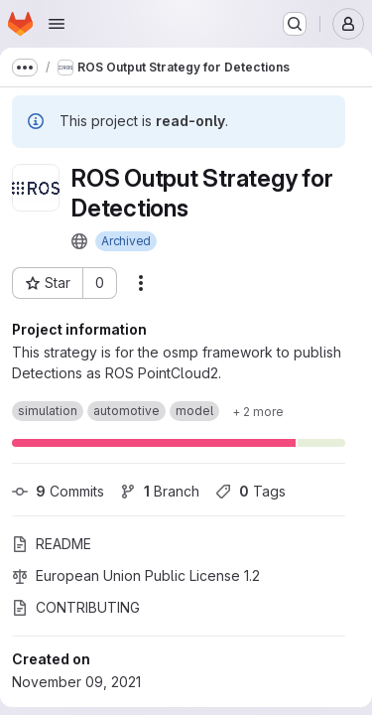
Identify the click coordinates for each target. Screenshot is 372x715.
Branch (159, 491)
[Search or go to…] (295, 24)
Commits (58, 491)
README (51, 543)
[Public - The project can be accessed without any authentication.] (79, 241)
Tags (250, 491)
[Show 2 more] (258, 411)
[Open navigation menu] (56, 24)
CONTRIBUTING (76, 607)
